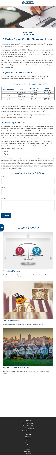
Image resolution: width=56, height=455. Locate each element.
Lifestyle (28, 449)
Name (3, 176)
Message (4, 198)
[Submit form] (6, 215)
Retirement (28, 436)
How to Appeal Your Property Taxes (16, 368)
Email (3, 187)
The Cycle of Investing (11, 320)
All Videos (28, 453)
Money (28, 447)
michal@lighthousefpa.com (28, 430)
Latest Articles (28, 451)
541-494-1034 (30, 423)
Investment (28, 439)
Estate (28, 441)
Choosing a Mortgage (11, 271)
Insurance (28, 443)
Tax (28, 445)
